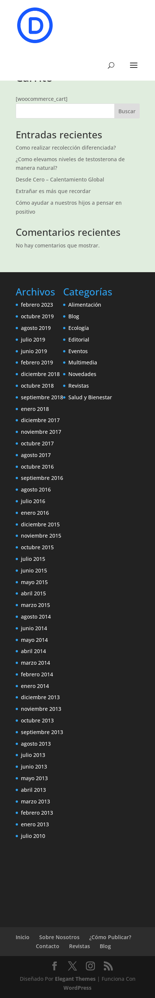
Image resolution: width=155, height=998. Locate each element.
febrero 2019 (37, 362)
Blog (73, 316)
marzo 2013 (35, 801)
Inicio (23, 937)
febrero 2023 (37, 304)
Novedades (82, 374)
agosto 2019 (36, 327)
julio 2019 (33, 339)
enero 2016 (35, 512)
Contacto (47, 946)
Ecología (78, 327)
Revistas (78, 385)
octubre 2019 (37, 316)
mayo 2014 (34, 639)
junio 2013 (34, 766)
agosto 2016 (36, 489)
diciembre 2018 (40, 374)
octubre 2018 (37, 385)
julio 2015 (33, 558)
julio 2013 (33, 754)
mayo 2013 (34, 778)
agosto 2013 (36, 743)
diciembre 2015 (40, 524)
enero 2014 (35, 685)
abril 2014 (33, 651)
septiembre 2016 (42, 477)
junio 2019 (34, 351)
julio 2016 (33, 501)
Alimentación (84, 304)
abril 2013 (33, 789)
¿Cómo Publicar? (110, 937)
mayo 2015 (34, 582)
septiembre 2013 (42, 732)
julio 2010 (33, 835)
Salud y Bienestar (90, 397)
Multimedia (82, 362)
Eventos (78, 351)
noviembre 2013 (41, 708)
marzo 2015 (35, 604)
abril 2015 (33, 593)
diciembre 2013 (40, 697)
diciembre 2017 (40, 420)
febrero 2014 (37, 674)
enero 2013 (35, 824)
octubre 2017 (37, 443)
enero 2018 (35, 408)
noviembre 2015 (41, 535)
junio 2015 (34, 570)
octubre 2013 (37, 720)
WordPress (77, 987)
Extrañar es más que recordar (53, 191)
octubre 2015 (37, 547)
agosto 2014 (36, 616)
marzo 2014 (35, 662)
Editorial (78, 339)
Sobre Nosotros (59, 937)
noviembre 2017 (41, 431)
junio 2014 (34, 628)
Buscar (127, 111)
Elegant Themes (75, 978)
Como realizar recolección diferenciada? (66, 147)
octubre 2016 (37, 466)
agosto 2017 (36, 455)
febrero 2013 (37, 812)
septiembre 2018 (42, 397)
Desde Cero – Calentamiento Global (60, 179)
